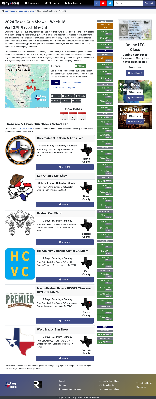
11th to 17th (106, 95)
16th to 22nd (106, 288)
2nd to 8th (106, 275)
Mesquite (80, 96)
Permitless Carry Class (109, 389)
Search (149, 3)
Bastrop (55, 101)
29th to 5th (106, 142)
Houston (56, 96)
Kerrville (76, 101)
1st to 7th (105, 117)
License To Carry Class (109, 381)
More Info (64, 167)
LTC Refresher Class (107, 385)
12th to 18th (106, 252)
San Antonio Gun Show (52, 175)
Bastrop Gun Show (49, 213)
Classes (50, 3)
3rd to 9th (105, 181)
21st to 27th (106, 229)
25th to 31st (106, 109)
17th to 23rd (106, 193)
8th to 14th (106, 123)
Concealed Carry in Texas (70, 389)
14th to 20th (106, 223)
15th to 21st (106, 129)
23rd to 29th (106, 295)
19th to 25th (106, 259)
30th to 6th (106, 301)
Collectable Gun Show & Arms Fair (60, 138)
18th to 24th (106, 102)
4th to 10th (106, 89)
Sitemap (62, 385)
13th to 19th (106, 33)
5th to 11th (106, 246)
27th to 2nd (106, 172)
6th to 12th (106, 59)
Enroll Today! (135, 73)
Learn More (136, 67)
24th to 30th (106, 199)
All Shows (80, 66)
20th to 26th (106, 39)
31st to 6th (106, 206)
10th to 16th (106, 186)
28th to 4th (106, 236)
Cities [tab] (55, 83)
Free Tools (71, 3)
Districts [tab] (77, 83)
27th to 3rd (106, 46)
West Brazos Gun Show (52, 329)
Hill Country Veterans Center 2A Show (62, 251)
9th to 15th (106, 282)
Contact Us (141, 387)
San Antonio (68, 96)
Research (30, 3)
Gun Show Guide (25, 129)
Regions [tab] (71, 88)
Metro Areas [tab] (58, 88)
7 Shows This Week (105, 26)
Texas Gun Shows (144, 383)
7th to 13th (106, 216)
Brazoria (66, 101)
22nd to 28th (106, 136)
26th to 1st (106, 265)
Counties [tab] (66, 83)
